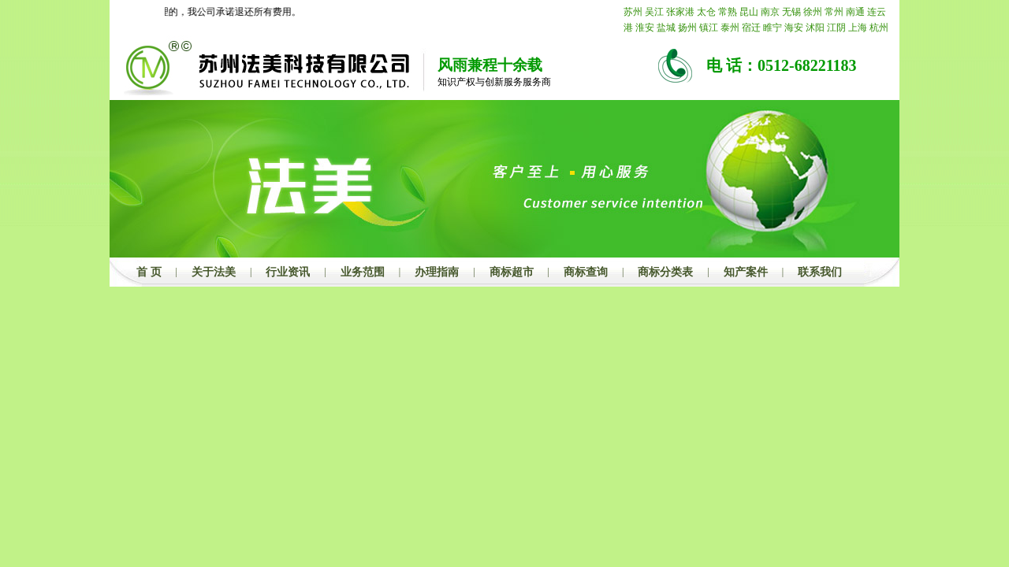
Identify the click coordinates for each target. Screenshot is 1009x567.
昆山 (748, 11)
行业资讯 (288, 272)
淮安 (644, 27)
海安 (793, 27)
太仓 (706, 11)
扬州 (687, 27)
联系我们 (820, 272)
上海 (857, 27)
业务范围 (363, 272)
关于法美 (214, 272)
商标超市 (512, 272)
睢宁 (772, 27)
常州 (834, 11)
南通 (855, 11)
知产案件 (746, 272)
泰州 (729, 27)
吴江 (654, 11)
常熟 (727, 11)
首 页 (149, 272)
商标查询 (586, 272)
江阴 (836, 27)
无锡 (791, 11)
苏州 (633, 11)
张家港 (680, 11)
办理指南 (437, 272)
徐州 (812, 11)
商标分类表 (665, 272)
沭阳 (815, 27)
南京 (770, 11)
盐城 (666, 27)
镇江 (708, 27)
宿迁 (751, 27)
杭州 (878, 27)
